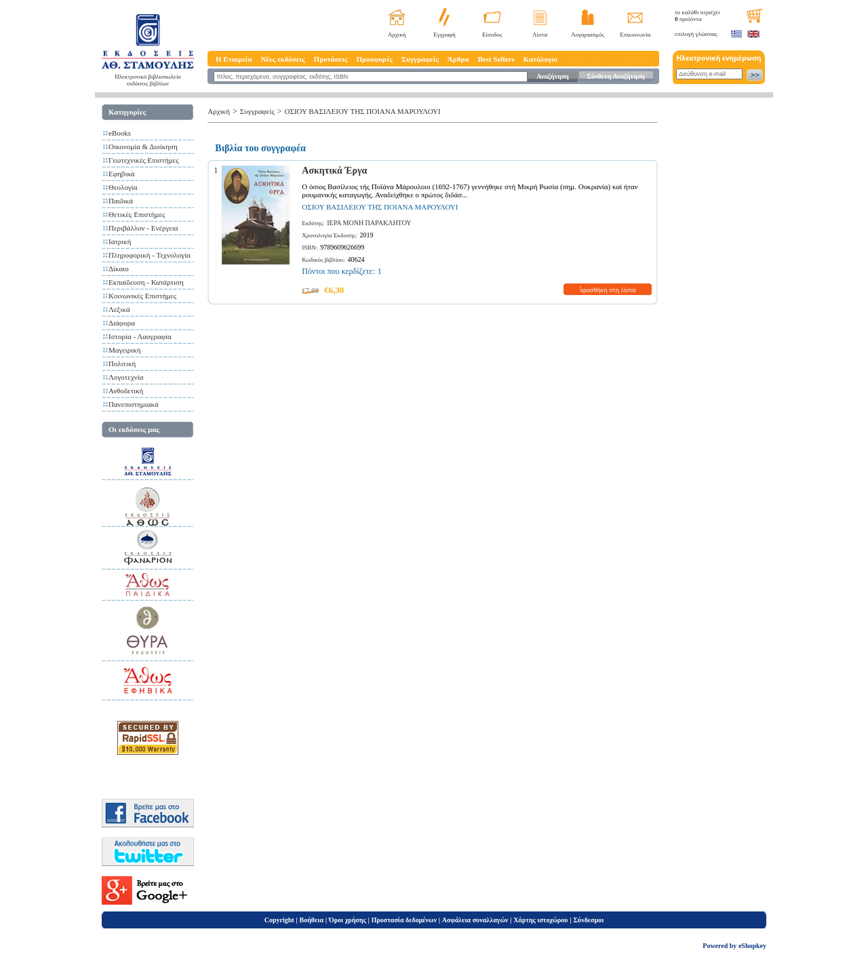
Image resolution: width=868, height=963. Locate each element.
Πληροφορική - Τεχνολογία (149, 255)
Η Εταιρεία (234, 59)
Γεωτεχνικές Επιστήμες (143, 160)
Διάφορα (121, 323)
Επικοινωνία (635, 34)
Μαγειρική (124, 350)
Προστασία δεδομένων (404, 920)
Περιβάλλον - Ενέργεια (143, 228)
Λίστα (539, 34)
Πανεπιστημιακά (133, 404)
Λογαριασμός (587, 34)
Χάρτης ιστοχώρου (540, 920)
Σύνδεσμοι (588, 920)
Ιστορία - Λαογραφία (140, 336)
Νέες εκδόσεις (282, 59)
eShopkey (752, 945)
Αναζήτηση (552, 76)
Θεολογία (122, 187)
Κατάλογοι (541, 59)
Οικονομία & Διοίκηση (143, 146)
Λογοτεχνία (125, 377)
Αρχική (397, 34)
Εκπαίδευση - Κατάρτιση (146, 282)
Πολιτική (122, 363)
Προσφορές (374, 59)
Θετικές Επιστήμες (136, 214)
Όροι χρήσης (347, 920)
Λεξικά (119, 309)
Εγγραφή (444, 34)
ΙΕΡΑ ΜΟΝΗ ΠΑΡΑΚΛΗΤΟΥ (369, 223)
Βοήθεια (312, 920)
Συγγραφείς (420, 59)
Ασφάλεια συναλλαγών (475, 920)
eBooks (119, 133)
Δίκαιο (118, 268)
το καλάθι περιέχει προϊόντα (697, 15)
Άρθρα (458, 59)
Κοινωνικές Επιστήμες (142, 296)
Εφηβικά (121, 174)
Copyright (279, 920)
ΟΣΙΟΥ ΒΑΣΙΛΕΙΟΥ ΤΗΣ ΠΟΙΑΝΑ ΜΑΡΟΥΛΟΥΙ (363, 111)
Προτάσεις (331, 59)
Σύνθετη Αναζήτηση (615, 76)
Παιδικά (120, 201)
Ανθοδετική (125, 391)
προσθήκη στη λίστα (608, 290)
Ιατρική (120, 241)
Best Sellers (495, 59)
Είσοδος (492, 34)
